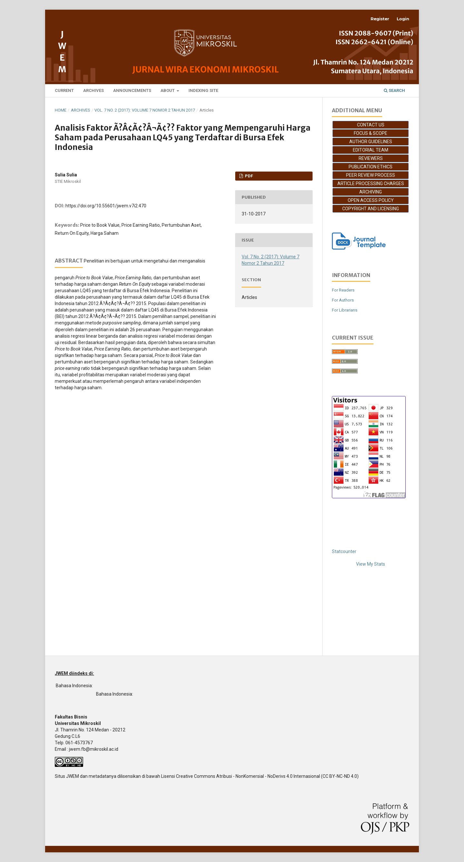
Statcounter (344, 551)
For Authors (343, 300)
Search (394, 90)
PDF (248, 175)
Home (60, 110)
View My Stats (370, 564)
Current (64, 90)
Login (403, 18)
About (168, 90)
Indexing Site (203, 90)
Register (380, 18)
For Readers (343, 290)
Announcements (132, 90)
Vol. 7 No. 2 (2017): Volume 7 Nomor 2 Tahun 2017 (144, 110)
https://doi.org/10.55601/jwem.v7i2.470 (105, 205)
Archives (93, 90)
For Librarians (344, 310)
